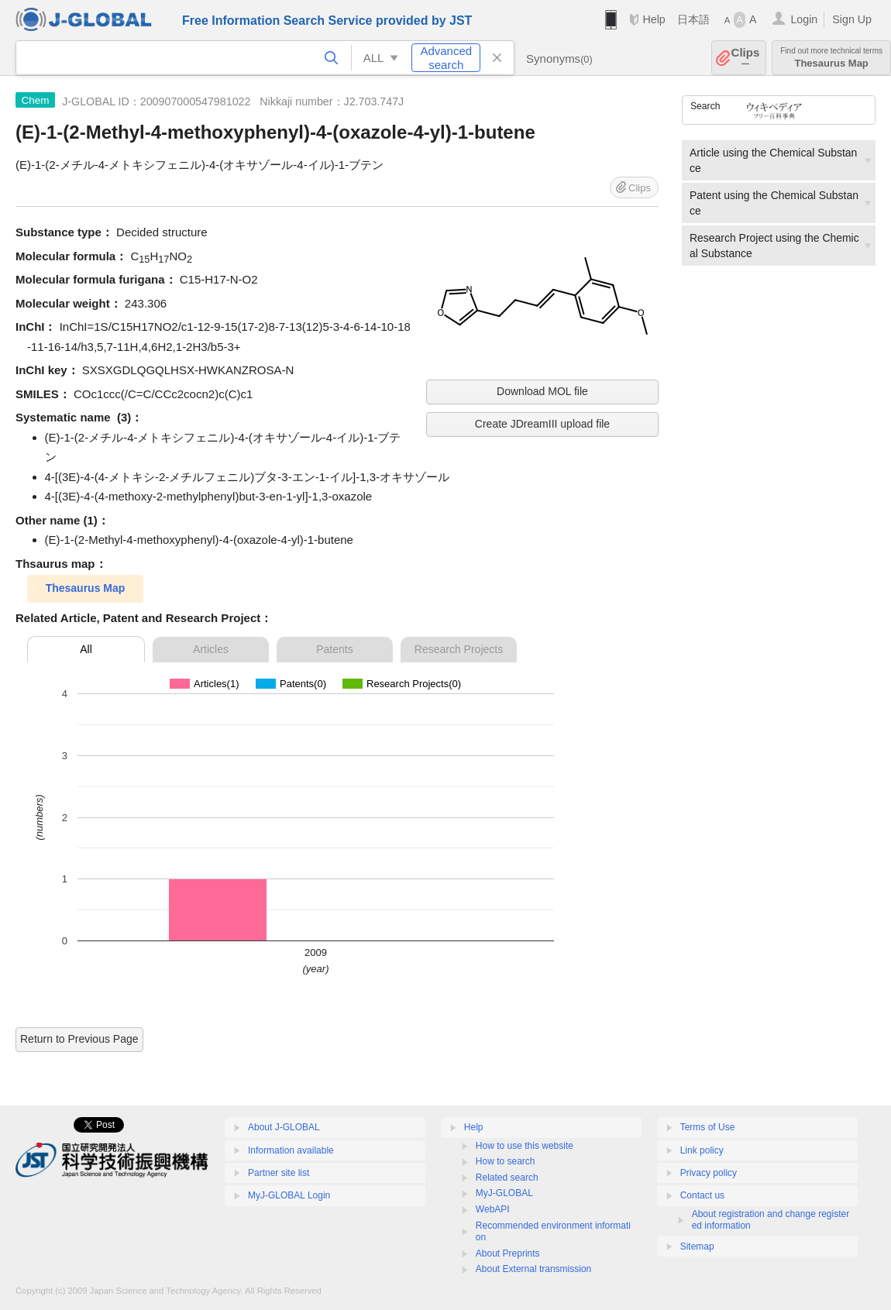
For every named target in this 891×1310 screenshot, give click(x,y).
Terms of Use (707, 1127)
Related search (507, 1177)
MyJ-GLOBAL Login (289, 1195)
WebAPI (493, 1209)
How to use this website (524, 1145)
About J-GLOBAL (284, 1127)
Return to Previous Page (79, 1039)
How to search (505, 1161)
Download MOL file (542, 391)
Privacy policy (708, 1172)
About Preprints (508, 1253)
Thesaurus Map (831, 57)
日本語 (693, 19)
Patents (334, 649)
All (86, 649)
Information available (291, 1150)
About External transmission (533, 1269)
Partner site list (278, 1172)
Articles (211, 649)
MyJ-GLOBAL (504, 1193)
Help (653, 19)
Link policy (702, 1150)
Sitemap (697, 1246)
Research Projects (459, 649)
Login (803, 19)
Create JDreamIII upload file (542, 424)
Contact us (702, 1195)
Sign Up (852, 19)
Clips (745, 58)
